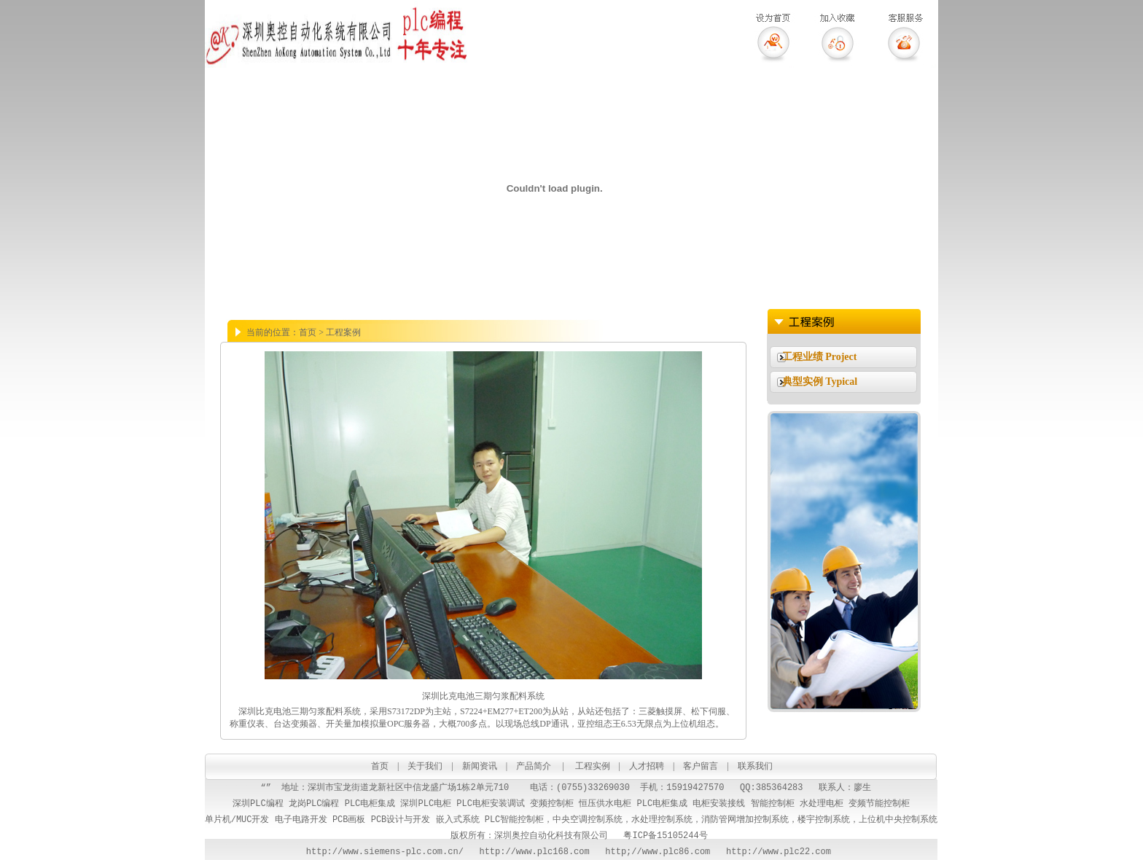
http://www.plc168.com (527, 851)
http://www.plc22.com (781, 851)
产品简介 (533, 766)
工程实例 (592, 766)
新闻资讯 (479, 766)
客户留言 (701, 766)
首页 (380, 766)
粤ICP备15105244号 (665, 835)
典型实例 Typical (820, 381)
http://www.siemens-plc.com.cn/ (385, 851)
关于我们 (424, 766)
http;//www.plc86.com (657, 851)
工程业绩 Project (819, 356)
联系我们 (755, 766)
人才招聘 (646, 766)
